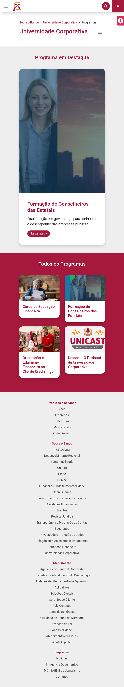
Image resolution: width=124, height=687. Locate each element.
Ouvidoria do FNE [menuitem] (62, 624)
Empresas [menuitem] (62, 415)
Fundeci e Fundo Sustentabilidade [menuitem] (62, 486)
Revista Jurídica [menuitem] (62, 516)
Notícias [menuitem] (62, 658)
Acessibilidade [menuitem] (62, 630)
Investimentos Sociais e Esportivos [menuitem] (62, 498)
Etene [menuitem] (62, 474)
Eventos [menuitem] (62, 510)
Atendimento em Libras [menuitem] (62, 636)
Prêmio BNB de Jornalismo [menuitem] (62, 670)
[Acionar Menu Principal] (6, 6)
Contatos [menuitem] (62, 676)
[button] (120, 21)
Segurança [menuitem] (62, 528)
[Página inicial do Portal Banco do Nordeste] (17, 6)
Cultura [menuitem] (62, 468)
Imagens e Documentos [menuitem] (62, 664)
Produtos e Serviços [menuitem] (62, 403)
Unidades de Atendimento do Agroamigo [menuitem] (62, 581)
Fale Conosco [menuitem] (62, 606)
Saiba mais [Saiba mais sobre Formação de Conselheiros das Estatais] (37, 233)
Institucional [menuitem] (62, 449)
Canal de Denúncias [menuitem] (62, 612)
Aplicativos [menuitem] (62, 587)
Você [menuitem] (62, 409)
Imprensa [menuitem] (62, 652)
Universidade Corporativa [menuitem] (62, 553)
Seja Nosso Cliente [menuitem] (62, 599)
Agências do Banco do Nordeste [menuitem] (62, 569)
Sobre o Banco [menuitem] (62, 443)
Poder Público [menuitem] (62, 433)
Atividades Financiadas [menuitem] (62, 504)
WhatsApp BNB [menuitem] (62, 642)
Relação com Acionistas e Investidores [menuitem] (62, 541)
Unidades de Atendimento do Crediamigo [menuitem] (62, 575)
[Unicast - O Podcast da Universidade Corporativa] (85, 350)
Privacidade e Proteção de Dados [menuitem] (62, 535)
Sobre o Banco (29, 22)
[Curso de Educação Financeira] (39, 296)
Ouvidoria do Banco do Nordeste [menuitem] (62, 618)
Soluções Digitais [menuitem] (62, 593)
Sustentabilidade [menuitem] (62, 462)
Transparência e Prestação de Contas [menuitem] (62, 522)
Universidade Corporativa (60, 22)
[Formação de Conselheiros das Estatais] (85, 298)
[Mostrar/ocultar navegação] (100, 32)
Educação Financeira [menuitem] (62, 547)
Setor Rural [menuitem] (62, 421)
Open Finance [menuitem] (62, 492)
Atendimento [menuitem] (62, 563)
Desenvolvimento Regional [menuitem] (62, 455)
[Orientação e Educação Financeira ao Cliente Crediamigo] (39, 352)
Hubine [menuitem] (62, 480)
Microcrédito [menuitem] (62, 427)
